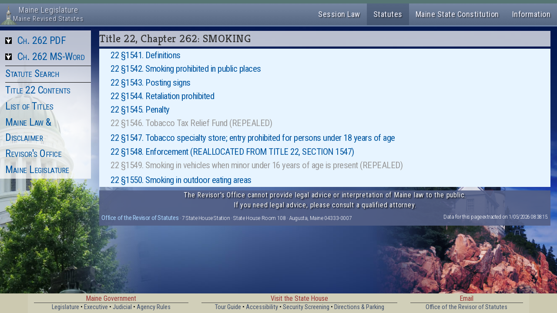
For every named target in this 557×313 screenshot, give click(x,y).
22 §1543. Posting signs (151, 82)
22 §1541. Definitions (146, 55)
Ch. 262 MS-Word (51, 56)
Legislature (65, 307)
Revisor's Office (33, 153)
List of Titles (29, 106)
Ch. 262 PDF (41, 40)
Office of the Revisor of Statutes (139, 218)
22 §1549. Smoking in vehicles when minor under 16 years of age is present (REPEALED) (257, 165)
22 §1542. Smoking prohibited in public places (186, 68)
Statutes (388, 14)
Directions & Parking (359, 307)
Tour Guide (228, 307)
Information (531, 14)
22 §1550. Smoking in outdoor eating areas (181, 180)
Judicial (122, 307)
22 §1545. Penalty (140, 109)
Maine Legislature (37, 169)
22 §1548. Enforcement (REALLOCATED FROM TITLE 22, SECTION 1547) (232, 152)
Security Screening (306, 307)
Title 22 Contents (37, 90)
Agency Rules (154, 307)
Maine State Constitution (457, 14)
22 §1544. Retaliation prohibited (162, 96)
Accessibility (262, 307)
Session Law (339, 14)
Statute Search (32, 73)
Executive (96, 307)
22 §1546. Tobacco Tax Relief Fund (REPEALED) (191, 123)
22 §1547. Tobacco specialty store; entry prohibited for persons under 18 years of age (253, 138)
